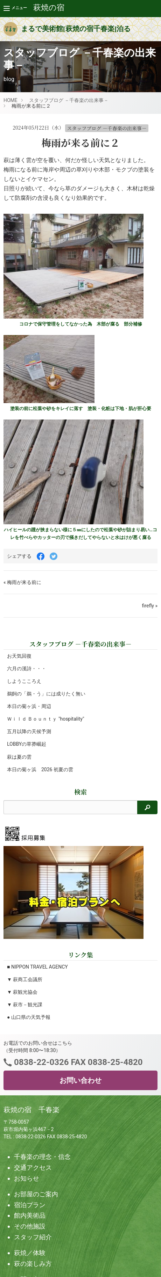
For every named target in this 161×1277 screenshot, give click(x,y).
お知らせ (26, 1178)
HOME (11, 100)
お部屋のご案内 (36, 1194)
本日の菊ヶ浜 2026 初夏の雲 (40, 769)
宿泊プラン (30, 1205)
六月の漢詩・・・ (26, 668)
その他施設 (30, 1226)
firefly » (150, 605)
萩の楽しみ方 (33, 1263)
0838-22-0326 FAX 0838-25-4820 (77, 1062)
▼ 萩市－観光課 (24, 1004)
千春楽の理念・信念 (42, 1156)
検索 (80, 791)
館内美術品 (30, 1215)
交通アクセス (33, 1167)
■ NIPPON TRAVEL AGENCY (37, 967)
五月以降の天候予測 (29, 731)
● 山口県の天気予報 (28, 1017)
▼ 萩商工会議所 (24, 979)
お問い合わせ (80, 1080)
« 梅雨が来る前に (22, 582)
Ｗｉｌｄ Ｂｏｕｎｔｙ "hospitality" (45, 719)
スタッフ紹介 (33, 1237)
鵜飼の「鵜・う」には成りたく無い (46, 693)
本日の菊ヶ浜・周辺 (29, 706)
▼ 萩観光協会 (22, 992)
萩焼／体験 (30, 1252)
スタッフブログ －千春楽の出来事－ (68, 100)
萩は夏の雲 (19, 757)
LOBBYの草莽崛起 (26, 744)
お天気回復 (19, 656)
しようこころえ (24, 681)
